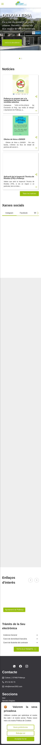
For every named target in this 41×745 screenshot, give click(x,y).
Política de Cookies (23, 721)
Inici (3, 698)
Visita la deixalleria (12, 42)
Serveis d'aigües (8, 701)
